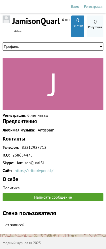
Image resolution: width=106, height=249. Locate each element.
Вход (75, 6)
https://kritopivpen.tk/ (34, 170)
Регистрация (93, 6)
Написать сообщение (53, 197)
